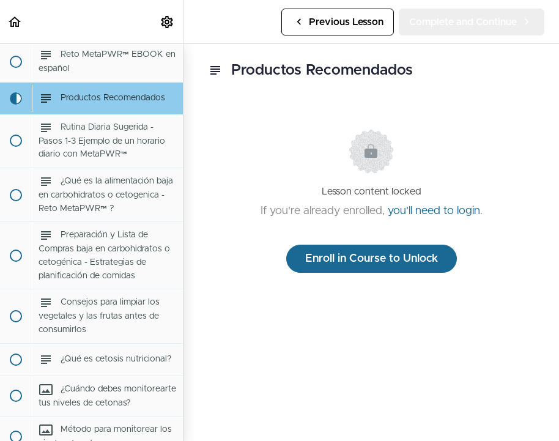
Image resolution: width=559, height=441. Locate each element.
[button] (15, 21)
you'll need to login (434, 211)
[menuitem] (167, 21)
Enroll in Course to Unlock (371, 258)
